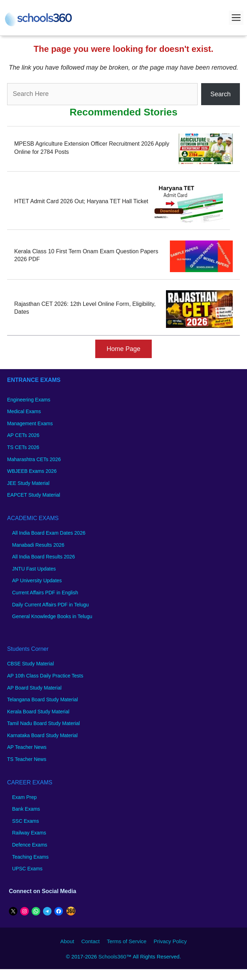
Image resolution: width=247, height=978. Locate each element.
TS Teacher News (26, 759)
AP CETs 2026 (23, 435)
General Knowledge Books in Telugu (52, 616)
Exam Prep (24, 797)
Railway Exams (29, 833)
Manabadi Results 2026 (38, 545)
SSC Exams (25, 821)
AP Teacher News (27, 747)
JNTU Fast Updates (34, 569)
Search (220, 94)
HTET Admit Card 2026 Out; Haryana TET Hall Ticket (81, 201)
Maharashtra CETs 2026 (34, 459)
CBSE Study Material (30, 663)
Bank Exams (26, 809)
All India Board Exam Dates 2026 (48, 533)
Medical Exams (24, 411)
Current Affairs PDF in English (45, 592)
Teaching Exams (30, 857)
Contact (90, 941)
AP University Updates (37, 580)
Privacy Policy (170, 941)
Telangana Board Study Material (42, 699)
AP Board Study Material (34, 688)
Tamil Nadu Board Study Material (43, 723)
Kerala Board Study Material (38, 711)
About (67, 941)
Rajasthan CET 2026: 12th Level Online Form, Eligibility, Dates (85, 308)
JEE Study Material (28, 483)
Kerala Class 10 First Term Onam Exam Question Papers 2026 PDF (86, 255)
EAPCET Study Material (33, 495)
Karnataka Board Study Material (42, 735)
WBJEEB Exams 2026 (32, 471)
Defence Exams (29, 845)
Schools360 (112, 956)
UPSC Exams (27, 868)
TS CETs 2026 (23, 447)
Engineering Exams (28, 399)
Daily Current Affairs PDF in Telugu (50, 604)
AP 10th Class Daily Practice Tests (45, 676)
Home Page (123, 348)
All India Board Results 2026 (43, 557)
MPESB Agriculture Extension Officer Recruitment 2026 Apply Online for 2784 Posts (91, 148)
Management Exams (30, 423)
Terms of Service (126, 941)
